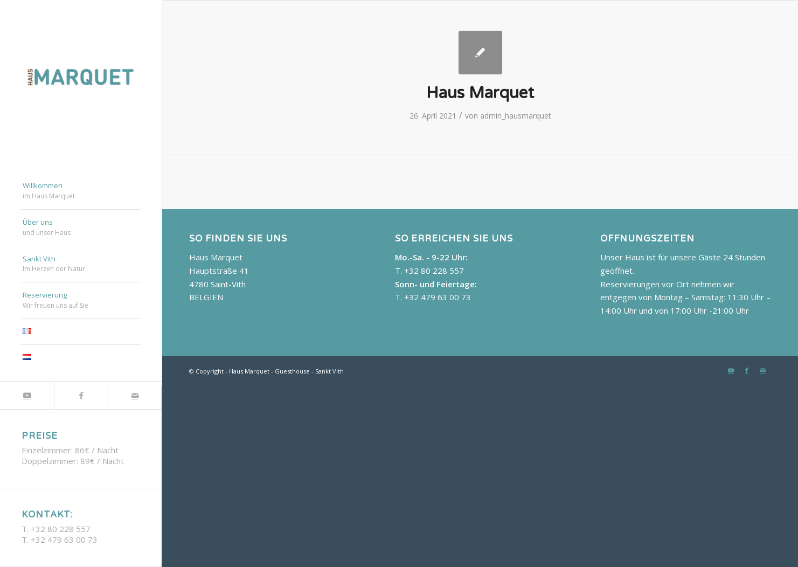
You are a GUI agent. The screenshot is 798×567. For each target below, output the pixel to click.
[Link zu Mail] (135, 395)
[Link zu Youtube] (27, 395)
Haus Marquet (480, 93)
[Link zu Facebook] (81, 395)
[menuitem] (81, 191)
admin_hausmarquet (515, 115)
